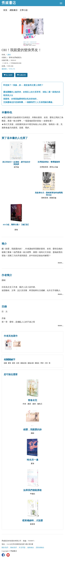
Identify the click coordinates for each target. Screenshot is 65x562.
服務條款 (30, 547)
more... (60, 263)
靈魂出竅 (31, 363)
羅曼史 (37, 363)
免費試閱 (21, 75)
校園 (5, 363)
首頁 (5, 10)
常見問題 (22, 547)
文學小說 (24, 10)
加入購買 (8, 75)
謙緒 (9, 55)
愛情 (9, 363)
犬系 (46, 363)
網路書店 (14, 10)
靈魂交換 (23, 363)
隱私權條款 (40, 547)
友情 (17, 363)
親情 (13, 363)
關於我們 (5, 547)
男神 (42, 363)
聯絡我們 (13, 547)
